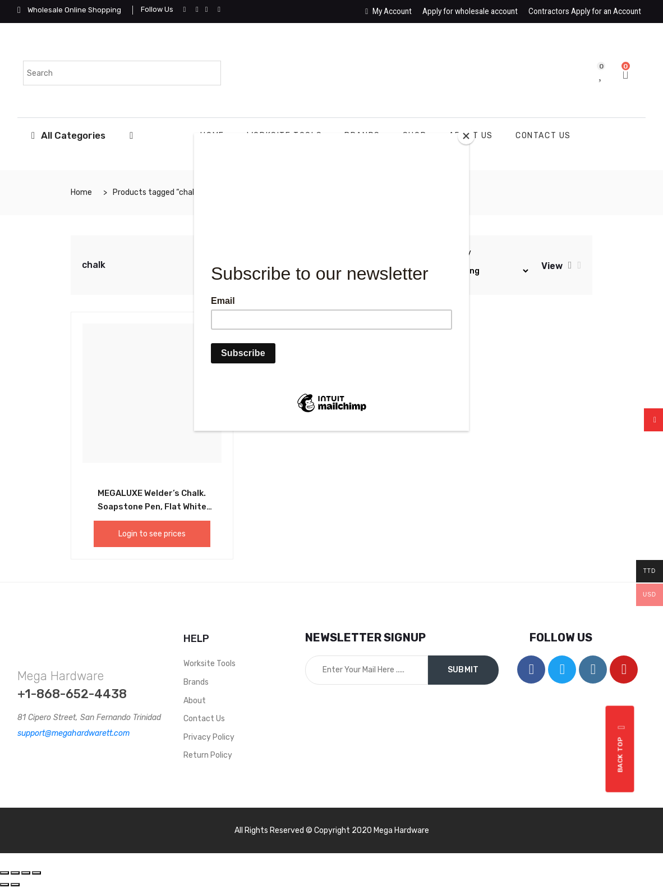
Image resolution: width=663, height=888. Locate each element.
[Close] (466, 135)
